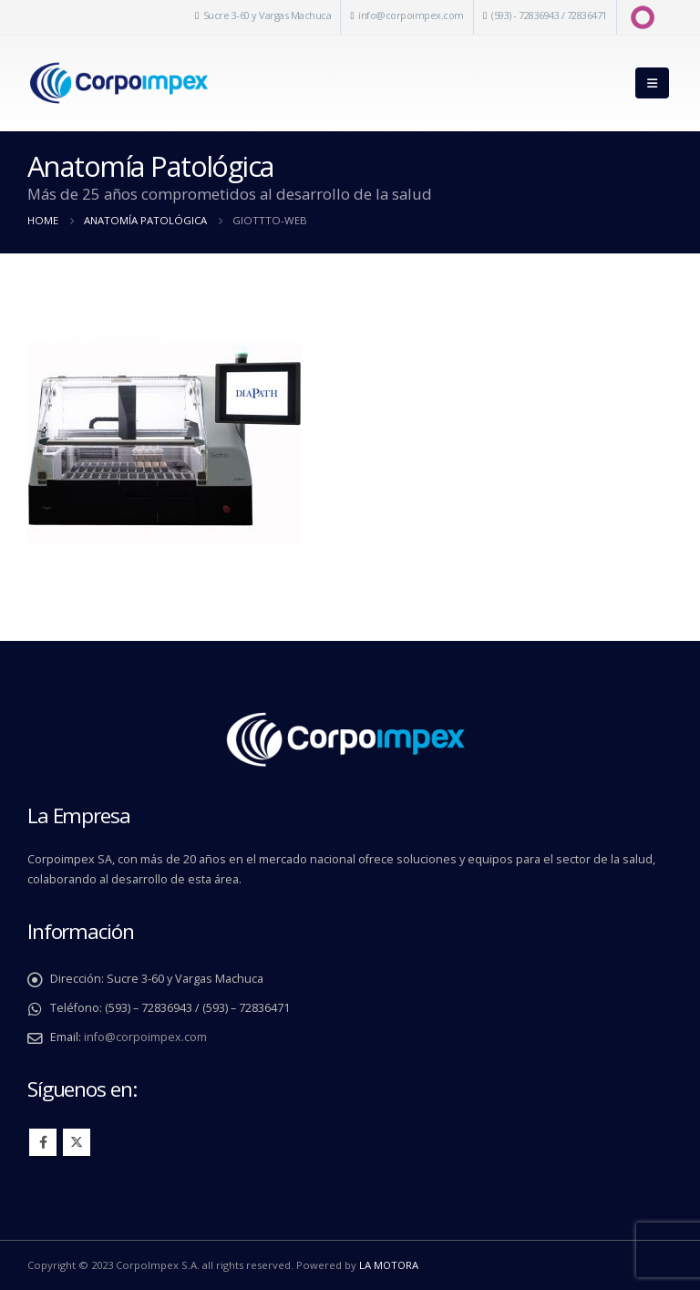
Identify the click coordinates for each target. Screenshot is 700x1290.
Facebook (43, 1142)
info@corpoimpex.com (411, 15)
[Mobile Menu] (652, 82)
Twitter (76, 1142)
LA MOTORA (388, 1265)
